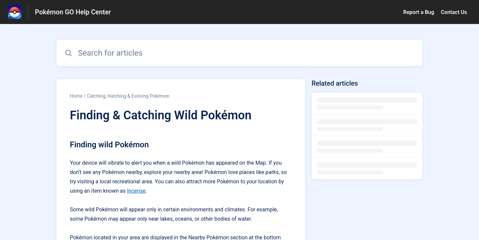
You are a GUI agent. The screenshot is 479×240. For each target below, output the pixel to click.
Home (76, 96)
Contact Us (454, 12)
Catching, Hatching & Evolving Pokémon (128, 96)
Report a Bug (418, 12)
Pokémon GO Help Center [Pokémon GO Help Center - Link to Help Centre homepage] (73, 12)
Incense (136, 191)
